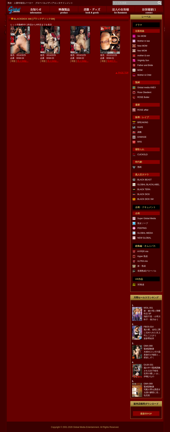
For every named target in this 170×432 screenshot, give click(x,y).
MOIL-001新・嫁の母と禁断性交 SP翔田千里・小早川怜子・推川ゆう (152, 314)
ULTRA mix (142, 261)
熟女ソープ (142, 223)
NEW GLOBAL (144, 238)
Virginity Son (143, 60)
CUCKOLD (142, 154)
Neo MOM (142, 50)
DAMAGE (142, 137)
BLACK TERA (143, 189)
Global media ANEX (146, 87)
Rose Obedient (144, 92)
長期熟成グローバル (146, 271)
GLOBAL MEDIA (145, 233)
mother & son (143, 55)
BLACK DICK (143, 194)
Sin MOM (141, 36)
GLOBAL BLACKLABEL (148, 184)
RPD (139, 142)
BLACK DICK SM (145, 199)
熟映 (139, 167)
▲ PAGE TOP (121, 73)
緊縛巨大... (112, 61)
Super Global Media (146, 218)
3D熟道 (140, 284)
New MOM (142, 46)
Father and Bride (145, 65)
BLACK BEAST (144, 179)
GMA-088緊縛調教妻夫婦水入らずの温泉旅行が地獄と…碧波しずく (152, 352)
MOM (140, 70)
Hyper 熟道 (142, 256)
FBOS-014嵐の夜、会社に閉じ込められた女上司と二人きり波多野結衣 (152, 333)
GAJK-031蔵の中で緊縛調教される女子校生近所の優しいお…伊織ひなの (152, 371)
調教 (139, 132)
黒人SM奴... (22, 61)
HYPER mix (142, 251)
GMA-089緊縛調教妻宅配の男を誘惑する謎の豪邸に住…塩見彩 (152, 390)
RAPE (140, 127)
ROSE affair (143, 110)
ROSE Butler (143, 97)
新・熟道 (141, 266)
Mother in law (143, 41)
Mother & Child (144, 75)
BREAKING (142, 122)
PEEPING (142, 228)
